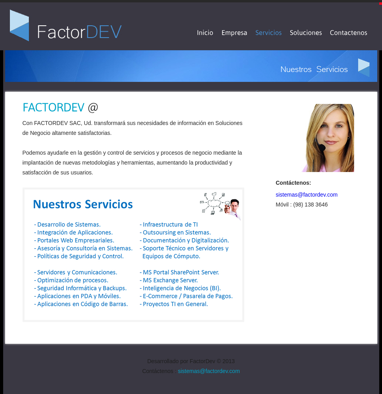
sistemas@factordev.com (307, 194)
